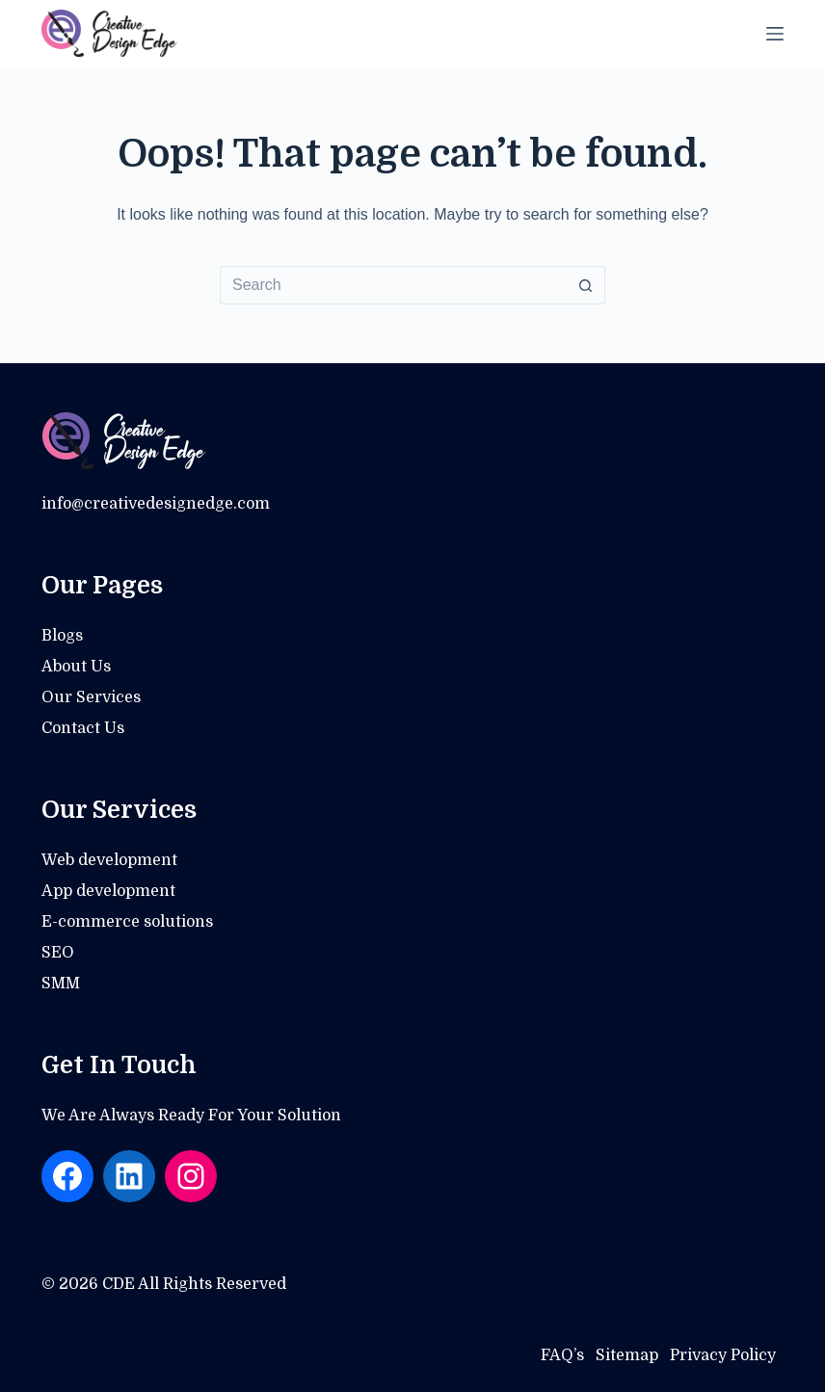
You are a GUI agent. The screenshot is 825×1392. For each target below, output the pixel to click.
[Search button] (586, 285)
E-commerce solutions (127, 922)
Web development (109, 860)
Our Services (91, 697)
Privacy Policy (723, 1355)
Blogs (62, 635)
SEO (57, 952)
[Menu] (775, 33)
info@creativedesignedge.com (155, 503)
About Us (76, 666)
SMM (60, 983)
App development (108, 891)
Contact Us (82, 728)
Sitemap (627, 1355)
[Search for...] (393, 285)
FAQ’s (562, 1355)
